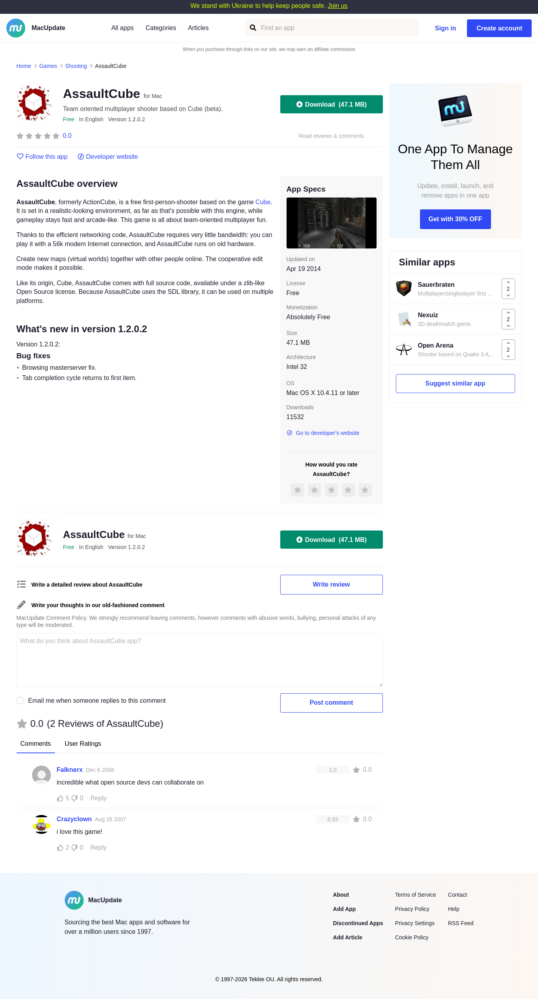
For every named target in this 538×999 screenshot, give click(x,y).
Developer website (107, 157)
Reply (98, 798)
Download (331, 104)
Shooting (76, 66)
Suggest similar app (455, 383)
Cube (262, 202)
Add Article (347, 937)
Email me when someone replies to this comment (97, 700)
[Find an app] (252, 28)
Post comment (331, 702)
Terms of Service (415, 894)
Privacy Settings (415, 923)
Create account (499, 28)
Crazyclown (74, 819)
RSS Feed (461, 923)
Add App (344, 908)
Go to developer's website (323, 432)
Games (48, 66)
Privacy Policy (412, 908)
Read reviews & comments (331, 136)
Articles (198, 28)
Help (453, 908)
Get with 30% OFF (455, 219)
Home (24, 66)
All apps (122, 28)
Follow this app (42, 157)
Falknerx (70, 770)
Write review (331, 584)
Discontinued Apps (358, 923)
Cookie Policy (412, 937)
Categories (161, 28)
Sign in (445, 28)
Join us (338, 6)
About (341, 894)
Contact (457, 894)
